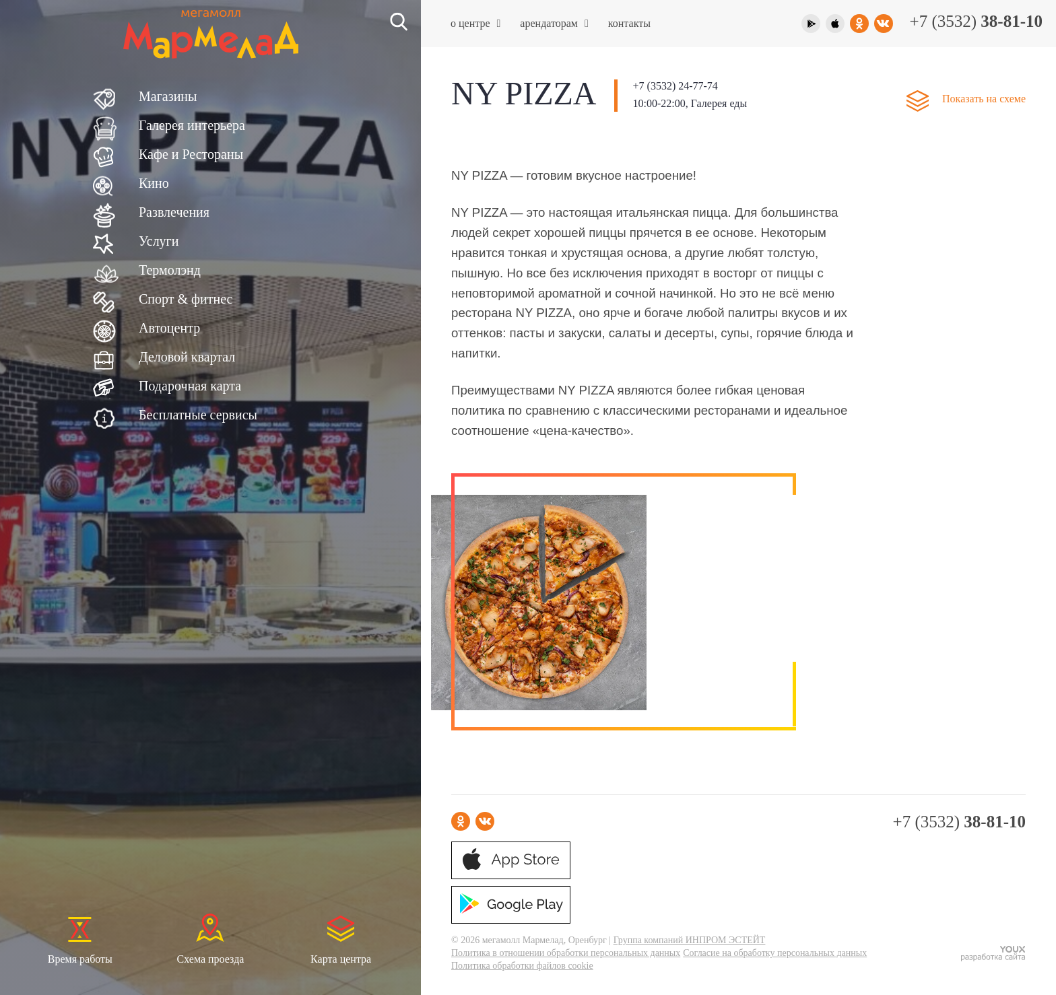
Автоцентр (169, 327)
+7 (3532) (976, 21)
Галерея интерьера (192, 125)
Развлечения (174, 212)
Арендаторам (554, 23)
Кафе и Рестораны (191, 154)
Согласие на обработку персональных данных (775, 953)
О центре (475, 23)
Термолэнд (170, 270)
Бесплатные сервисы (198, 414)
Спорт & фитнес (185, 298)
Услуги (159, 241)
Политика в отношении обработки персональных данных (565, 953)
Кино (154, 183)
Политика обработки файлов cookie (522, 966)
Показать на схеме (984, 98)
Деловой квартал (187, 356)
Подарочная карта (190, 385)
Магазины (168, 96)
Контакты (629, 23)
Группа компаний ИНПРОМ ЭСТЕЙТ (690, 940)
